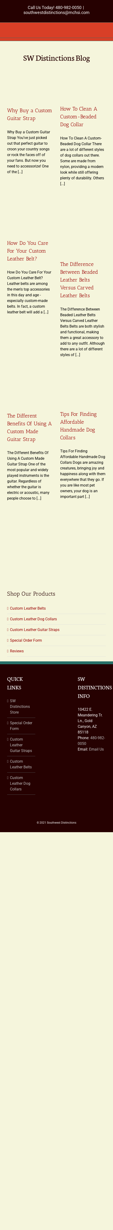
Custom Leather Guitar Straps (34, 629)
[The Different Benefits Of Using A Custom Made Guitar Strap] (30, 389)
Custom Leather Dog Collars (33, 619)
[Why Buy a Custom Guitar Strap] (30, 84)
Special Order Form (26, 640)
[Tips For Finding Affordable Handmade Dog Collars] (83, 388)
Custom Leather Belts (28, 608)
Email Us (96, 749)
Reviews (17, 651)
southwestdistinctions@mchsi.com (56, 12)
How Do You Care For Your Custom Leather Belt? (27, 251)
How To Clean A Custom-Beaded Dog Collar (78, 117)
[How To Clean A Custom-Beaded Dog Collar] (83, 83)
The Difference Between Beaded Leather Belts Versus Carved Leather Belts (79, 280)
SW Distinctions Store (20, 707)
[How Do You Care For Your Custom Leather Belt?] (30, 217)
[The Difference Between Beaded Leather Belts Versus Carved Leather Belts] (83, 228)
